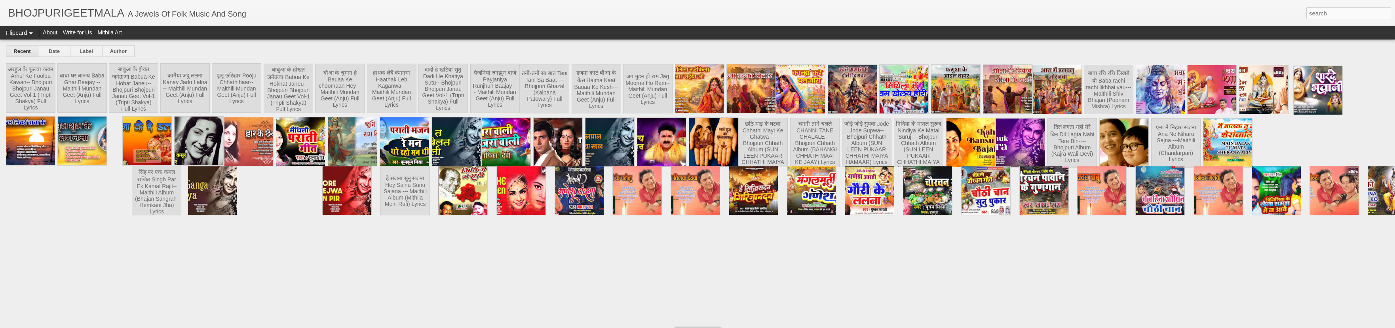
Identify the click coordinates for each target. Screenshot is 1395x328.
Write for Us (77, 32)
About (50, 32)
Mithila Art (109, 32)
